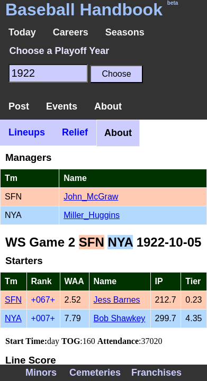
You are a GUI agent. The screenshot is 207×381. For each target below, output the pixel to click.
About (108, 106)
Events (61, 106)
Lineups (26, 132)
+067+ (43, 299)
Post (18, 106)
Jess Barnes (117, 299)
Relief (75, 132)
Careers (70, 32)
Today (22, 32)
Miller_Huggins (92, 215)
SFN (13, 299)
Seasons (125, 32)
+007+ (43, 318)
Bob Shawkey (120, 318)
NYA (13, 318)
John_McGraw (91, 196)
